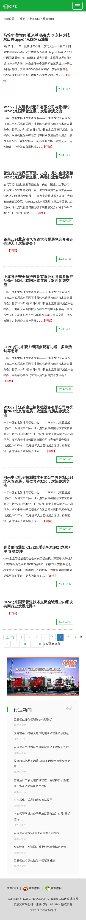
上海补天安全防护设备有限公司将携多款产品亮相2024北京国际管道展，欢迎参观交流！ (38, 281)
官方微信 (53, 888)
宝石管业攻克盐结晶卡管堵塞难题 (34, 860)
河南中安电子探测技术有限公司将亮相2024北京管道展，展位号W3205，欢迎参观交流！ (38, 481)
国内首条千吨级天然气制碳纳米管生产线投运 (41, 733)
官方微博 (31, 888)
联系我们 (12, 888)
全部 (69, 709)
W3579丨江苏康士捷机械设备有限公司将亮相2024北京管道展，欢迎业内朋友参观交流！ (38, 411)
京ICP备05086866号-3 (43, 910)
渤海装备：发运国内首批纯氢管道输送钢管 (40, 846)
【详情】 (48, 146)
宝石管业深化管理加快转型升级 (33, 719)
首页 (22, 18)
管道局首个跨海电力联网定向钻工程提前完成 (41, 747)
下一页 (37, 644)
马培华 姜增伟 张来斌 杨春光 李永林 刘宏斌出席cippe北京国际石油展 (36, 37)
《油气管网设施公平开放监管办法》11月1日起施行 (42, 816)
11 (25, 644)
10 (15, 644)
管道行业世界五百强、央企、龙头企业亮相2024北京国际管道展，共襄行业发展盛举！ (38, 175)
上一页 (10, 637)
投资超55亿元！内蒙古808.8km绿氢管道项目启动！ (42, 763)
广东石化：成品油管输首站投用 (33, 799)
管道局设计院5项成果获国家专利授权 (36, 833)
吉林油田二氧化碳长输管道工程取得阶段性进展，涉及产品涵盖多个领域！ (41, 783)
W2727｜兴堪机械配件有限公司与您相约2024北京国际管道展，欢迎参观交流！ (36, 109)
